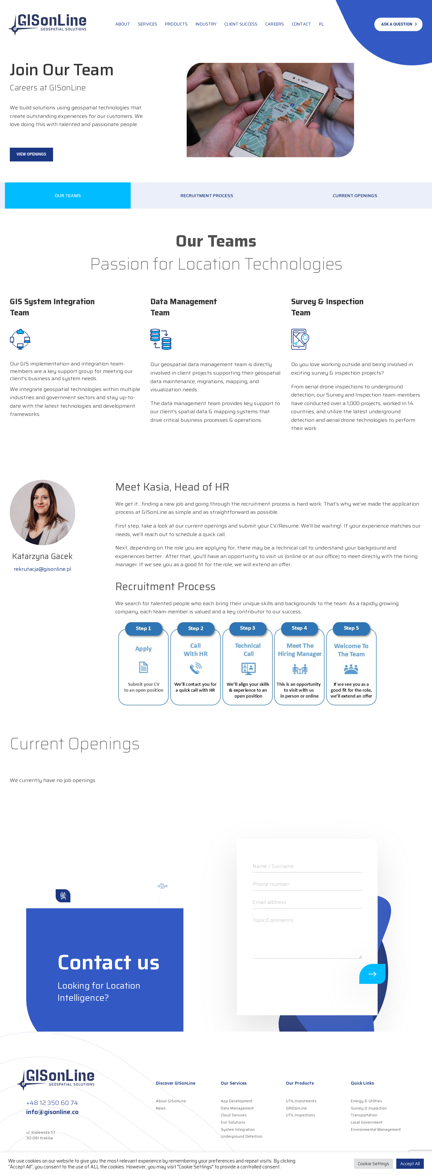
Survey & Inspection (369, 1108)
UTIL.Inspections (300, 1115)
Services (147, 24)
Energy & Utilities (366, 1101)
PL (321, 24)
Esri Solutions (233, 1122)
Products (176, 24)
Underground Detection (241, 1136)
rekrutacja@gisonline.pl (42, 569)
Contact (301, 24)
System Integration (238, 1129)
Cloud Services (234, 1115)
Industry (206, 24)
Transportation (364, 1115)
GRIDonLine (296, 1108)
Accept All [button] (410, 1163)
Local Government (367, 1122)
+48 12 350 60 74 (52, 1103)
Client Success (240, 24)
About (122, 24)
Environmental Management (376, 1129)
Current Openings (355, 195)
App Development (237, 1101)
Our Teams (68, 195)
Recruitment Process (206, 195)
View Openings (31, 154)
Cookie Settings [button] (373, 1163)
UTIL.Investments (301, 1101)
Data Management (237, 1108)
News (161, 1108)
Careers (274, 24)
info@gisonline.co (52, 1112)
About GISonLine (171, 1101)
